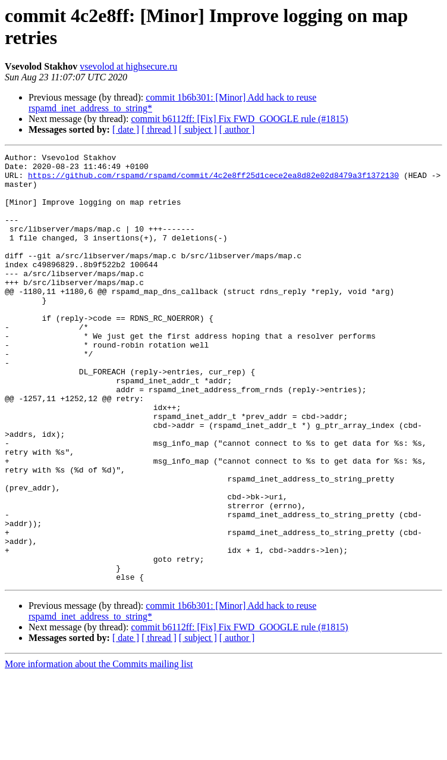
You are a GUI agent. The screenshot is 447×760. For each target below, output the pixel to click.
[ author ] (237, 129)
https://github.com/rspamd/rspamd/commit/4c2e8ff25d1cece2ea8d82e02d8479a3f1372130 (213, 180)
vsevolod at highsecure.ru (128, 66)
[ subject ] (198, 129)
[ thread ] (159, 129)
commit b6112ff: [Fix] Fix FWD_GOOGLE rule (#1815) (239, 119)
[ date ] (125, 129)
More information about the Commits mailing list (99, 750)
